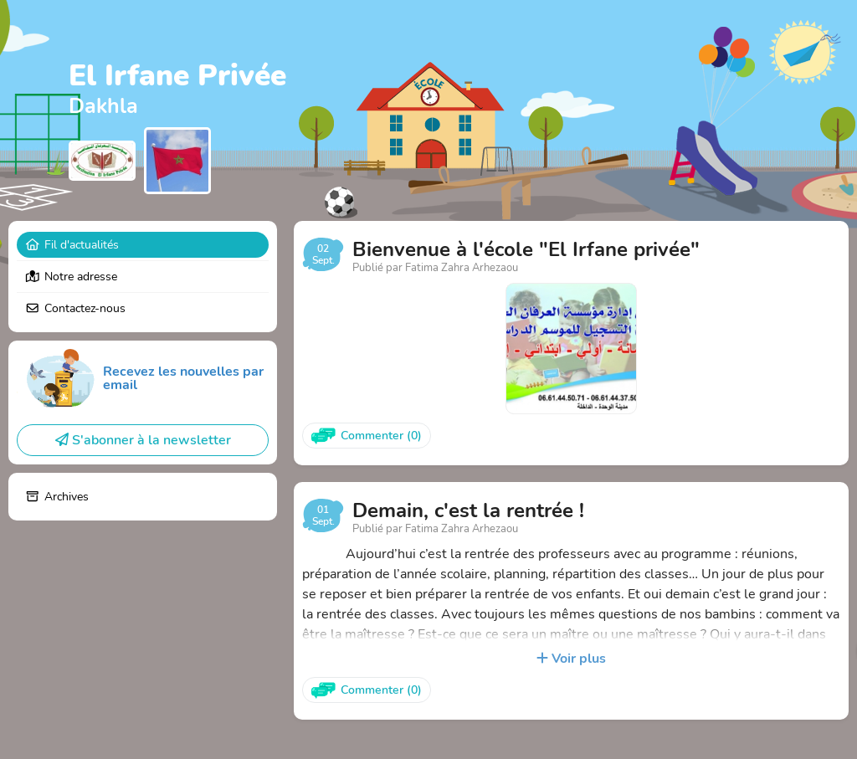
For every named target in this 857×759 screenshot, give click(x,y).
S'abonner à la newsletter (143, 440)
